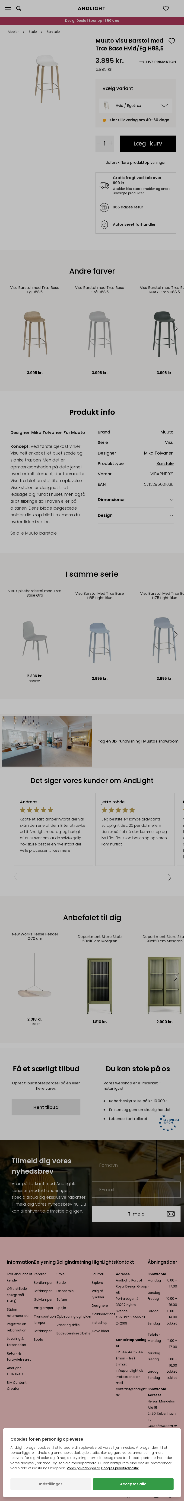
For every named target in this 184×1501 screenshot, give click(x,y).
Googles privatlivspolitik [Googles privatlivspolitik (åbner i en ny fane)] (120, 1468)
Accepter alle (133, 1484)
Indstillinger (50, 1484)
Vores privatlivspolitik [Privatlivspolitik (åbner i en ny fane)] (83, 1468)
